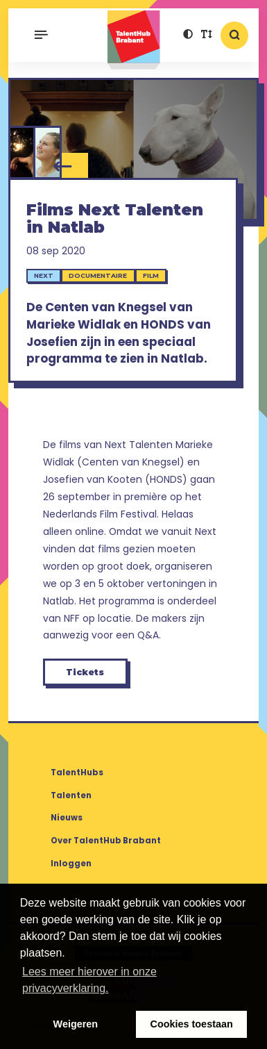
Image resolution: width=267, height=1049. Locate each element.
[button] (188, 35)
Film (151, 275)
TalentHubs (77, 772)
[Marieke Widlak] (21, 152)
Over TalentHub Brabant (106, 840)
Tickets (85, 672)
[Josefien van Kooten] (48, 152)
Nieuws (67, 817)
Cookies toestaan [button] (191, 1024)
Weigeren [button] (75, 1024)
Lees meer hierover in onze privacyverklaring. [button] (89, 980)
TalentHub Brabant (133, 39)
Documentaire (98, 275)
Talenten (71, 795)
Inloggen (71, 863)
